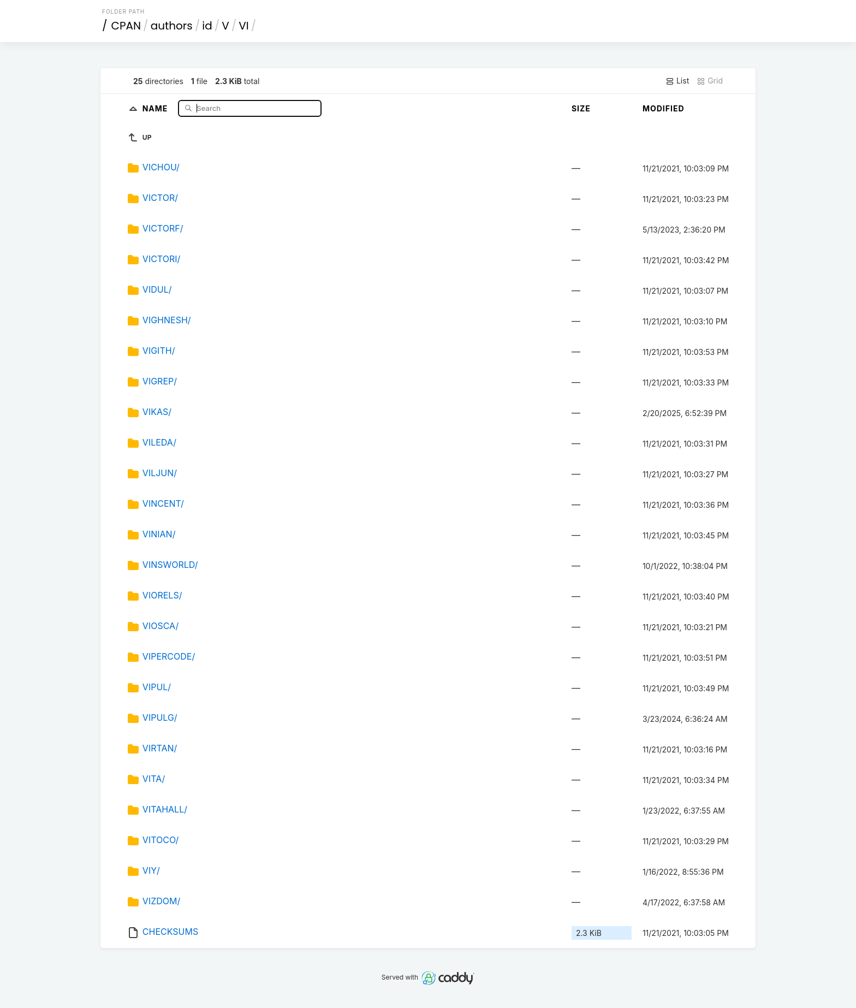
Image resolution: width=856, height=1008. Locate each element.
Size (581, 108)
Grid (710, 81)
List (677, 81)
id (207, 25)
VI (243, 25)
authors (172, 25)
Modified (664, 108)
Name (156, 107)
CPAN (126, 25)
